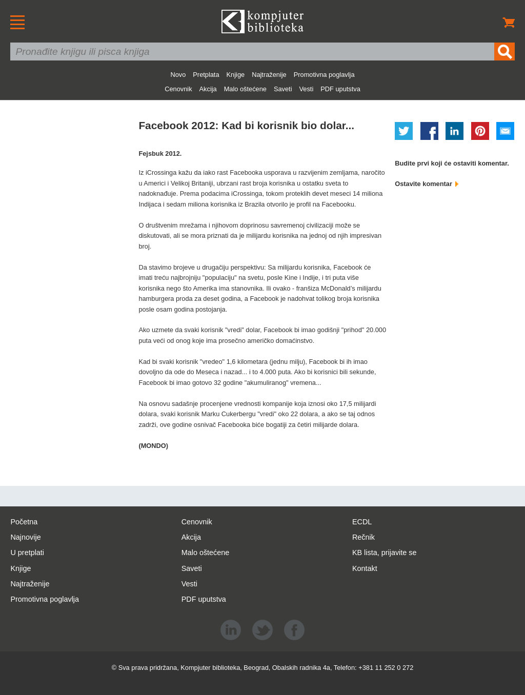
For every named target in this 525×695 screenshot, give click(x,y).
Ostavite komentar (426, 184)
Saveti (283, 89)
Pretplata (206, 74)
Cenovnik (178, 89)
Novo (178, 74)
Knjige (236, 74)
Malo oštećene (245, 89)
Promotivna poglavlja (324, 74)
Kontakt (364, 568)
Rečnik (363, 537)
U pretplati (27, 552)
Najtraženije (269, 74)
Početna (23, 522)
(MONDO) (153, 445)
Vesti (306, 89)
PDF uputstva (340, 89)
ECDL (362, 522)
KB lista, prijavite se (384, 552)
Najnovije (25, 537)
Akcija (208, 89)
